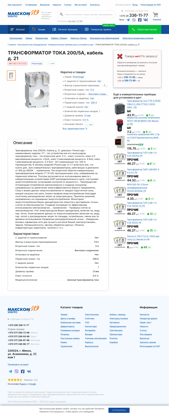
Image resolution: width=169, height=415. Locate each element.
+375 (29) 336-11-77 (18, 325)
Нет (99, 81)
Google (32, 384)
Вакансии (45, 5)
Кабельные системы (71, 322)
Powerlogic (78, 76)
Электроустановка (119, 318)
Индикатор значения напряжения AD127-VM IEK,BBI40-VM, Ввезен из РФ (143, 120)
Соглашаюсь (119, 410)
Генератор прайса (101, 29)
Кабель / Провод (59, 38)
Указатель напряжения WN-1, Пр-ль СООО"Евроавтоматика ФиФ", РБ (143, 137)
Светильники (15, 38)
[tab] (22, 143)
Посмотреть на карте (18, 364)
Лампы (28, 38)
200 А (94, 102)
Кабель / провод (117, 314)
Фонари (88, 334)
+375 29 (133, 15)
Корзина (157, 19)
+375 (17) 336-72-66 (23, 332)
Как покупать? (15, 5)
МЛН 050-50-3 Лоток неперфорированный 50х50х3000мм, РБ (137, 187)
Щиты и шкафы (68, 318)
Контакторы (91, 326)
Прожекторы (41, 38)
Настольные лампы (70, 338)
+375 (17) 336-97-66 (24, 340)
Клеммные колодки (70, 330)
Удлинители (66, 346)
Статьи (67, 5)
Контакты (95, 4)
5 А (92, 89)
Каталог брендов (64, 29)
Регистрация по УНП (151, 4)
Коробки (114, 342)
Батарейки (90, 330)
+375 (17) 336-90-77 (23, 344)
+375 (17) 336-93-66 (22, 336)
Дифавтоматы (67, 326)
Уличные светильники (96, 338)
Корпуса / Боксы (78, 38)
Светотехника (92, 314)
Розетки (114, 338)
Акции (38, 29)
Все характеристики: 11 (75, 128)
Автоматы (114, 322)
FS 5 (106, 85)
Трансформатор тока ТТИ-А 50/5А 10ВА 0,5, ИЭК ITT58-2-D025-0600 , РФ (143, 104)
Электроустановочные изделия (137, 38)
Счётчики (89, 318)
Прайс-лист (145, 322)
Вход (135, 4)
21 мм (87, 115)
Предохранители (118, 326)
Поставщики (146, 334)
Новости (57, 5)
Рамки (64, 342)
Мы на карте (81, 4)
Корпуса (89, 342)
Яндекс (23, 384)
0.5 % (86, 119)
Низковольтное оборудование (104, 38)
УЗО (87, 322)
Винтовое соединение (101, 94)
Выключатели (92, 346)
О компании (31, 4)
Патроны (65, 334)
